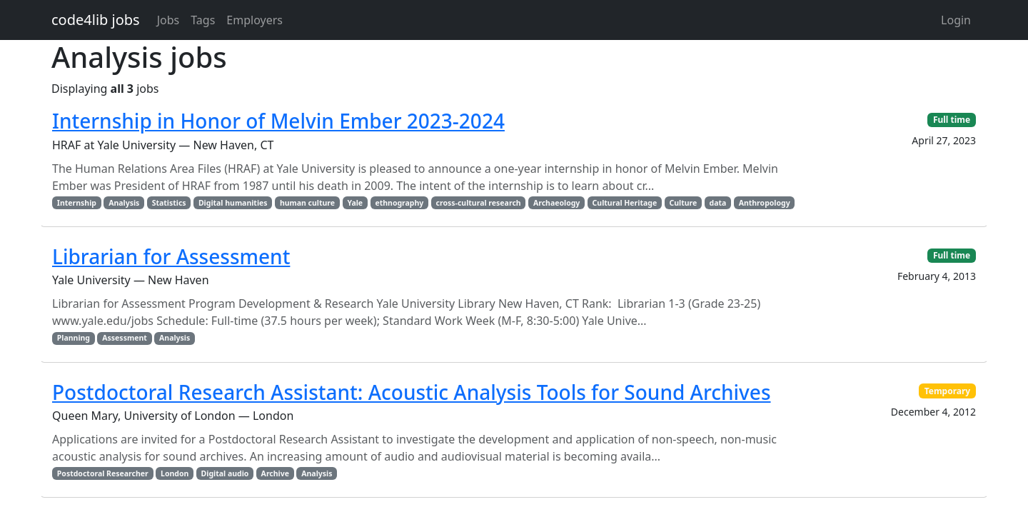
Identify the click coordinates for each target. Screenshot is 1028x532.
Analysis (124, 203)
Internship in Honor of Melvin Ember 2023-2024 (278, 120)
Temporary (947, 391)
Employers (254, 20)
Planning (73, 338)
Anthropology (764, 203)
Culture (683, 203)
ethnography (399, 203)
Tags (203, 20)
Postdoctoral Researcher (102, 473)
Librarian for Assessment (171, 256)
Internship (76, 203)
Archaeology (556, 203)
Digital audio (225, 473)
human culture (307, 203)
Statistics (169, 203)
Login (956, 20)
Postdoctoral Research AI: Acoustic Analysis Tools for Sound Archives (411, 392)
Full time (951, 120)
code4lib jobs (95, 19)
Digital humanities (233, 203)
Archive (275, 473)
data (718, 203)
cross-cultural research (478, 203)
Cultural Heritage (625, 203)
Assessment (124, 338)
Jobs (168, 20)
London (174, 473)
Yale (355, 203)
